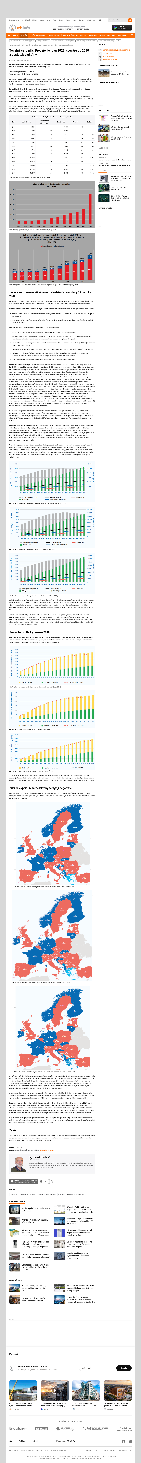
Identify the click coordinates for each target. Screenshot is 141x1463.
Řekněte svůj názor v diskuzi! (25, 1181)
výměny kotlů (70, 41)
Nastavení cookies (125, 1450)
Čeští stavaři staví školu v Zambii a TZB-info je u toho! (120, 73)
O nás (12, 1441)
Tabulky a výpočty (45, 20)
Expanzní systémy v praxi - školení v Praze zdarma (115, 160)
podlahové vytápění (57, 41)
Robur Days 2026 (103, 154)
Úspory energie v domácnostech (86, 41)
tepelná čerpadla (15, 41)
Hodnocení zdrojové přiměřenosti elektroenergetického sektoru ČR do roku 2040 (80, 1221)
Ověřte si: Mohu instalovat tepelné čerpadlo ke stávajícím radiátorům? (36, 1255)
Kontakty (35, 1441)
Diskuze (34, 20)
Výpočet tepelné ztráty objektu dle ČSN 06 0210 (121, 138)
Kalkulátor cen (90, 20)
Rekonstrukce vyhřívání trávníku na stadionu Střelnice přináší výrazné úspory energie (80, 1288)
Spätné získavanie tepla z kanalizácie (118, 188)
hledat (51, 1181)
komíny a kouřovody (43, 41)
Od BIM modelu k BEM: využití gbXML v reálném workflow (33, 1299)
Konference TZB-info (65, 1441)
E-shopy (81, 20)
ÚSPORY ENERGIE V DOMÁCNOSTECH (116, 50)
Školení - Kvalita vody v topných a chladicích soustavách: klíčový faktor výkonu (115, 165)
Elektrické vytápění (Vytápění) (47, 1194)
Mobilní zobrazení (92, 1450)
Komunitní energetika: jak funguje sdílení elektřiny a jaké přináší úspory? (35, 1288)
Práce (54, 20)
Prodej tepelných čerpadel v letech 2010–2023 (36, 1209)
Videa (74, 20)
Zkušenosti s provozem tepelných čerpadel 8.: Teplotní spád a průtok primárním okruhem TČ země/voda (35, 1232)
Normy (68, 20)
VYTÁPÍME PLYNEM (110, 59)
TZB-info (11, 45)
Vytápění (17, 45)
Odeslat (123, 1368)
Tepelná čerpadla (25, 45)
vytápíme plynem (28, 41)
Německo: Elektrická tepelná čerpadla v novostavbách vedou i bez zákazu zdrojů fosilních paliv (80, 1209)
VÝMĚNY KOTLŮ (108, 53)
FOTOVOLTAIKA (108, 56)
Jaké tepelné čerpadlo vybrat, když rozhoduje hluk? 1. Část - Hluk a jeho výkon (35, 1267)
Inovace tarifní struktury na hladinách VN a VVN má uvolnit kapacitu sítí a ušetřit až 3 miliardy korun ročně (80, 1299)
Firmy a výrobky (14, 20)
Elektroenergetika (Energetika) (76, 1194)
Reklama (23, 1441)
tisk (41, 1181)
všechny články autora (47, 1150)
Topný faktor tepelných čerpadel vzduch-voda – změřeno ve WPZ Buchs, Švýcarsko (121, 178)
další (118, 40)
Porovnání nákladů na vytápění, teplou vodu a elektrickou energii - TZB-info (121, 118)
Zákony (61, 20)
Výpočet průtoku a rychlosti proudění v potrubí (120, 128)
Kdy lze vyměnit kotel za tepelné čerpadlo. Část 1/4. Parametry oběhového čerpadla (79, 1244)
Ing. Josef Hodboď (39, 1157)
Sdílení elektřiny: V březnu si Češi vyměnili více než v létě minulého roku (120, 198)
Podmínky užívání (109, 1450)
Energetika (61, 1194)
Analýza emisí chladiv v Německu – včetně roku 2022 (35, 1221)
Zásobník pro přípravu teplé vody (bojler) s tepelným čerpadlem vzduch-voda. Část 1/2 (80, 1232)
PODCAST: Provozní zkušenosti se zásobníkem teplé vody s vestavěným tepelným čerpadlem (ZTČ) (35, 1244)
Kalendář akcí (25, 20)
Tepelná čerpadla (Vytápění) (19, 1194)
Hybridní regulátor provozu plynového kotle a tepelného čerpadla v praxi (78, 1255)
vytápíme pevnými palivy (106, 41)
